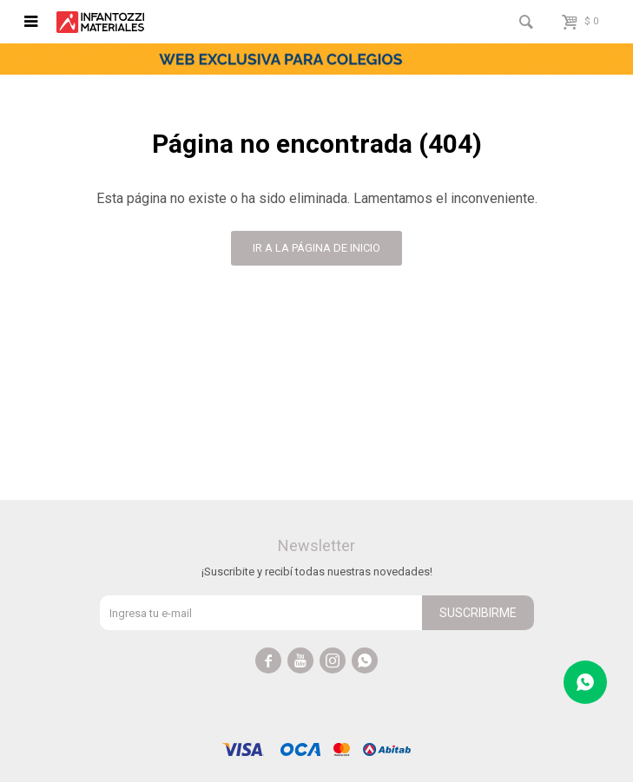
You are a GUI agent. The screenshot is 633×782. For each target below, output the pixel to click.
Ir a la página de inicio (316, 247)
